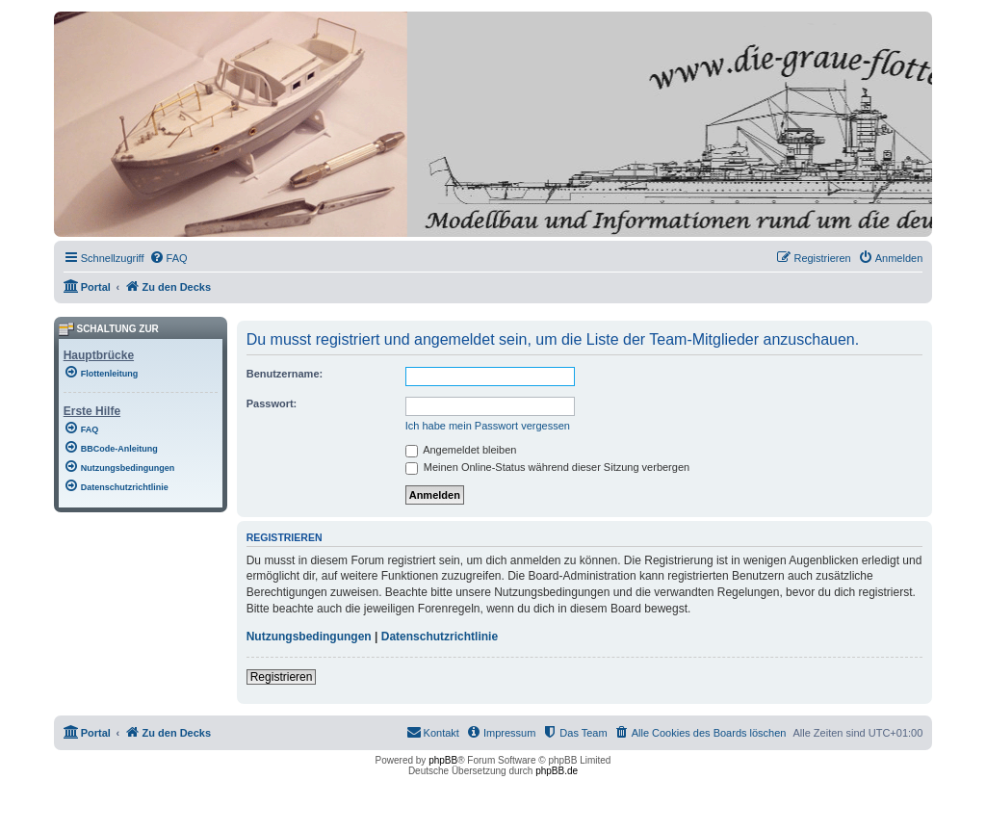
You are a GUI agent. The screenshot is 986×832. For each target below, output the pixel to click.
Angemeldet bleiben (461, 449)
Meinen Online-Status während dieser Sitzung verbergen (547, 467)
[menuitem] (168, 258)
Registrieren (281, 677)
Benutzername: (284, 373)
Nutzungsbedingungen (309, 636)
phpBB (442, 760)
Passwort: (272, 403)
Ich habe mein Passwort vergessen (487, 425)
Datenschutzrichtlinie (439, 636)
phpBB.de (556, 771)
